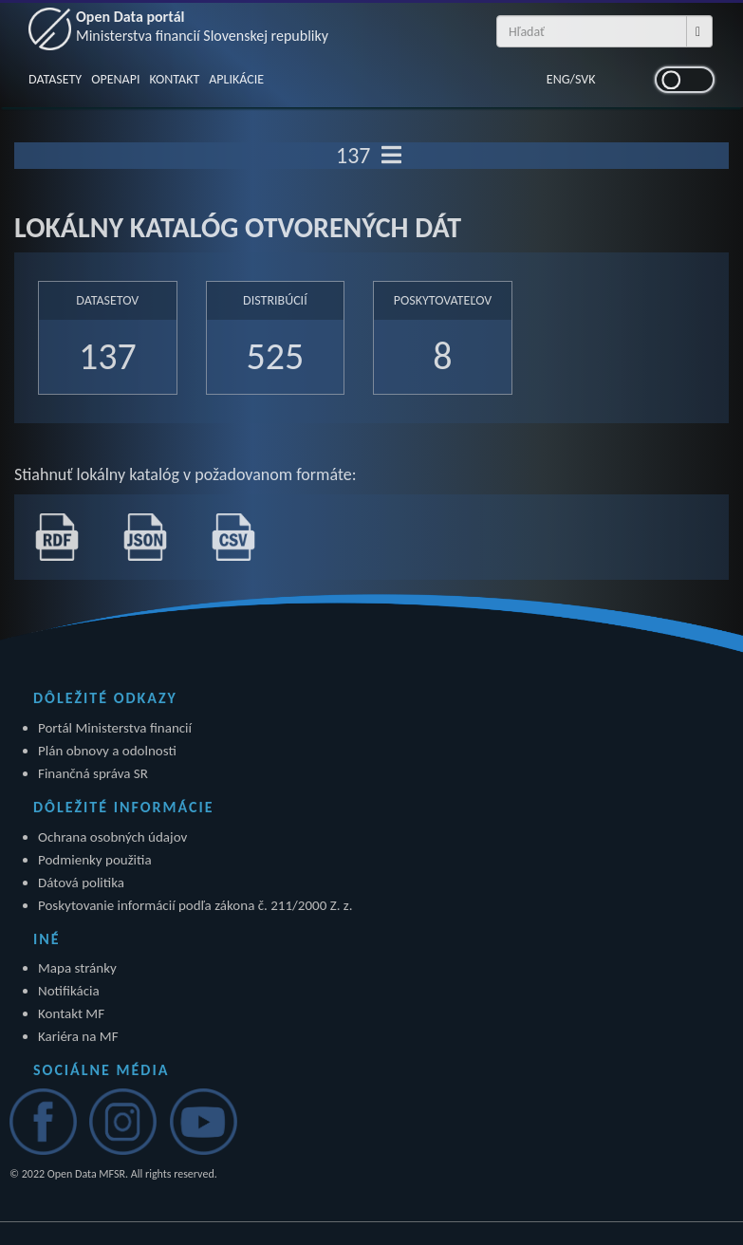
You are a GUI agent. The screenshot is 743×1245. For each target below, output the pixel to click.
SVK (585, 79)
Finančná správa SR (93, 773)
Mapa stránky (77, 967)
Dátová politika (81, 882)
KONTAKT (174, 79)
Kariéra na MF (78, 1036)
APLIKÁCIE (236, 79)
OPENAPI (115, 79)
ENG (558, 79)
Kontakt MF (71, 1013)
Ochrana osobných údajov (112, 836)
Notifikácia (69, 990)
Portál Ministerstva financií (115, 727)
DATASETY (55, 79)
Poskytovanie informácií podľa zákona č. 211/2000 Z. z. (195, 905)
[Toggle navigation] (391, 155)
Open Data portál (202, 26)
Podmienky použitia (95, 859)
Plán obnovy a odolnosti (107, 750)
